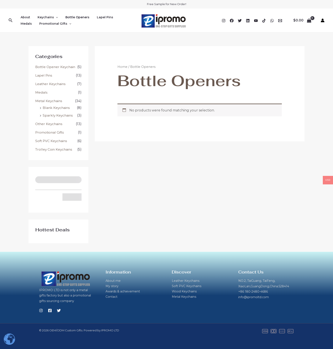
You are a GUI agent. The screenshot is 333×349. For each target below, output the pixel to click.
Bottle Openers (74, 17)
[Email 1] (280, 21)
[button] (10, 20)
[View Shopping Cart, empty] (302, 20)
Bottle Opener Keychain (56, 67)
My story (112, 286)
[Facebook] (232, 21)
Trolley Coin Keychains (54, 149)
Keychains (45, 17)
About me (113, 281)
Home (122, 67)
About (25, 17)
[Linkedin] (248, 21)
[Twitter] (240, 21)
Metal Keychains (49, 101)
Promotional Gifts (36, 23)
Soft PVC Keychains (51, 141)
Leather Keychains (50, 84)
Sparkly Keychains (58, 115)
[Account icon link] (323, 20)
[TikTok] (264, 21)
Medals (119, 17)
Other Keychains (49, 124)
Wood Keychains (184, 291)
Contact (111, 297)
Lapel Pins (100, 17)
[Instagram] (224, 21)
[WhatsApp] (272, 21)
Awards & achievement (123, 291)
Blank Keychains (57, 108)
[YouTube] (256, 21)
